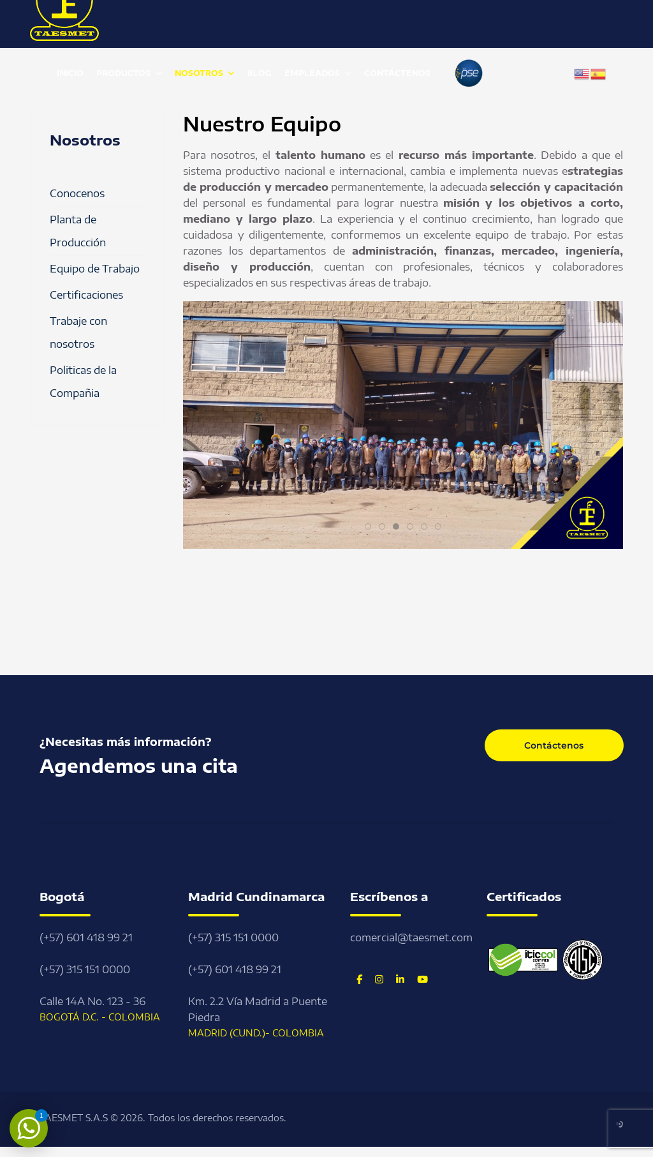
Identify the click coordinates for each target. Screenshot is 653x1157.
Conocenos (77, 193)
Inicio (70, 73)
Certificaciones (86, 294)
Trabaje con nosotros (78, 332)
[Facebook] (359, 979)
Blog (259, 73)
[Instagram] (379, 979)
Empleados (312, 73)
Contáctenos (397, 73)
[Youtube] (422, 979)
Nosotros (199, 73)
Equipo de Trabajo (95, 268)
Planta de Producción (78, 231)
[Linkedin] (400, 979)
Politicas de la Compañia (83, 381)
